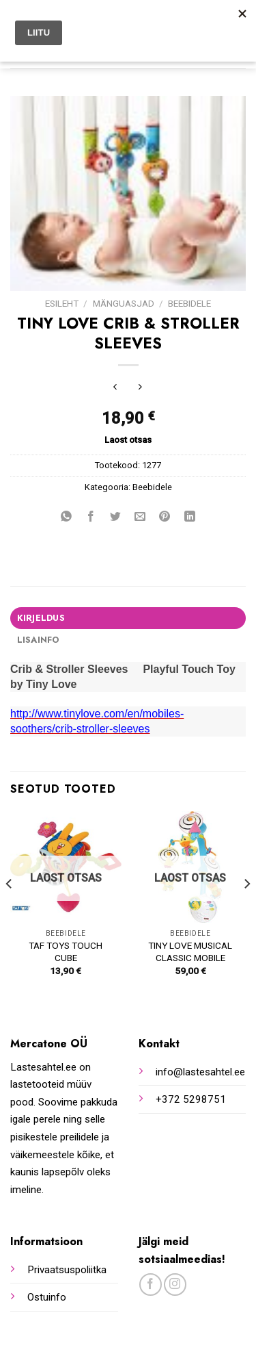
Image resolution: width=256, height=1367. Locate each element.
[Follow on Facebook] (150, 1284)
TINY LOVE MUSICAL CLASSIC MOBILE (190, 951)
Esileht (62, 303)
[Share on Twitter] (115, 518)
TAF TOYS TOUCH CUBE (65, 951)
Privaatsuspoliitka (66, 1270)
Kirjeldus (41, 617)
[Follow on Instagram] (175, 1284)
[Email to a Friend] (140, 518)
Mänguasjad (123, 303)
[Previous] (9, 911)
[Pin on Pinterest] (165, 518)
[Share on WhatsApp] (66, 518)
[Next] (246, 911)
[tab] (128, 618)
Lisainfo (38, 639)
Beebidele (189, 303)
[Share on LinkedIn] (189, 518)
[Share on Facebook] (91, 518)
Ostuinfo (46, 1297)
